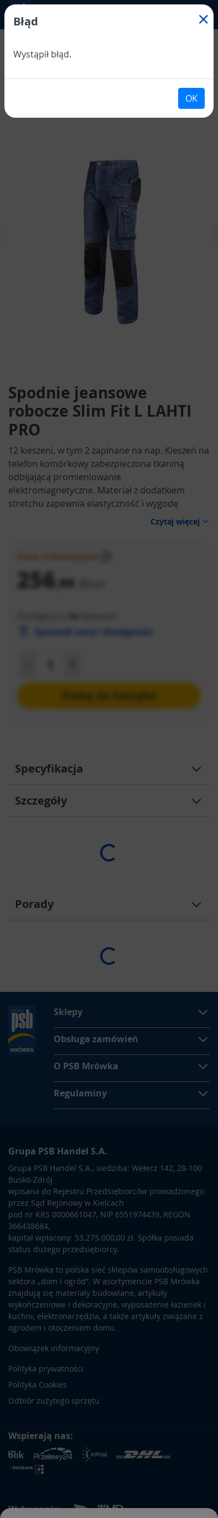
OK (191, 98)
